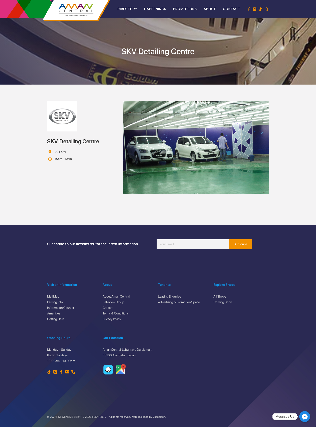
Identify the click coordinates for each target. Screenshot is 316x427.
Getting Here (55, 319)
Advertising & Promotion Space (179, 302)
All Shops (219, 296)
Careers (108, 308)
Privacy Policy (112, 319)
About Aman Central (116, 296)
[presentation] (187, 261)
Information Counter (60, 308)
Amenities (53, 313)
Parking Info (55, 302)
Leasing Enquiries (169, 296)
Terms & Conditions (116, 313)
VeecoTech (159, 416)
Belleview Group (113, 302)
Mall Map (53, 296)
